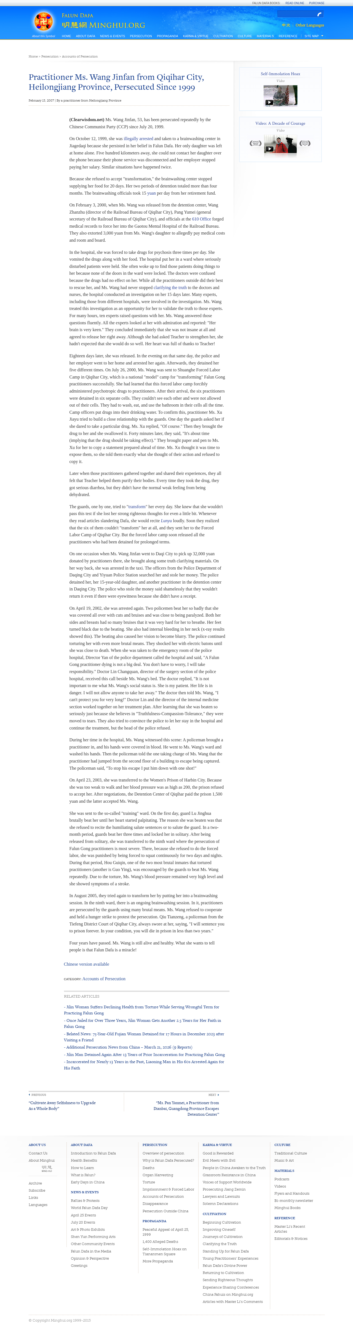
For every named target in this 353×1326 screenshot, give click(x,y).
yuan (151, 193)
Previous (38, 1094)
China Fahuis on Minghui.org (228, 1294)
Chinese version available (86, 964)
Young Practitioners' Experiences (230, 1258)
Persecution (141, 36)
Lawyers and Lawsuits (221, 1196)
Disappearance (155, 1204)
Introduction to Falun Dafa (93, 1153)
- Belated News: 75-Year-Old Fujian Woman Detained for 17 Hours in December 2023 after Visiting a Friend (144, 1037)
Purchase (317, 3)
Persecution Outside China (165, 1211)
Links (33, 1198)
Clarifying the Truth (220, 1244)
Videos (280, 1186)
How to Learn (82, 1168)
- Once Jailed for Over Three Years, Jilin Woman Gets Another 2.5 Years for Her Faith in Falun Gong (142, 1023)
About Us (37, 1144)
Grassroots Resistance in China (229, 1175)
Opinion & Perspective (90, 1258)
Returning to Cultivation (223, 1273)
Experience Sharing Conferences (231, 1287)
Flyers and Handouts (291, 1193)
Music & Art (284, 1160)
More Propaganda (158, 1261)
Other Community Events (93, 1244)
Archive (35, 1183)
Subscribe (37, 1190)
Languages (38, 1205)
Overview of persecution (163, 1153)
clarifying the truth (170, 287)
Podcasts (281, 1179)
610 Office (201, 219)
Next (212, 1094)
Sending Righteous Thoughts (228, 1280)
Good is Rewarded (218, 1153)
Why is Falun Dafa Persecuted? (168, 1160)
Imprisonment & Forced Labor (168, 1189)
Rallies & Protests (85, 1201)
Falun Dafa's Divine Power (225, 1266)
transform (137, 506)
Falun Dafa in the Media (91, 1251)
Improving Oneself (219, 1229)
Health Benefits (84, 1160)
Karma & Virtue (195, 36)
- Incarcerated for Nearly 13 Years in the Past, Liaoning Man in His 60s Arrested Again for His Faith (144, 1065)
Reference (288, 36)
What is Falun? (83, 1175)
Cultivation (223, 36)
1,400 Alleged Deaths (160, 1242)
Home (66, 36)
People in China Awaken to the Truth (234, 1168)
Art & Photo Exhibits (88, 1229)
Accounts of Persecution (80, 56)
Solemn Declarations (220, 1204)
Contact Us (38, 1153)
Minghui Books (287, 1208)
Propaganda (167, 36)
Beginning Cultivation (222, 1222)
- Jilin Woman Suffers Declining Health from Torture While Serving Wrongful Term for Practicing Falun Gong (141, 1010)
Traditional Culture (290, 1153)
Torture (149, 1182)
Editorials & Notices (290, 1239)
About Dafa (85, 36)
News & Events (112, 36)
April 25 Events (83, 1215)
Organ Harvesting (158, 1175)
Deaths (148, 1168)
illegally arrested (138, 138)
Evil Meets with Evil (219, 1160)
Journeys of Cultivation (223, 1237)
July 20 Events (83, 1222)
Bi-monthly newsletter (293, 1201)
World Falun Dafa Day (89, 1208)
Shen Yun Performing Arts (93, 1237)
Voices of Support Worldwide (227, 1182)
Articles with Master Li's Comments (233, 1302)
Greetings (79, 1266)
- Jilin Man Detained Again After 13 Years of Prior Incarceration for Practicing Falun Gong (144, 1054)
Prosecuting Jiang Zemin (224, 1189)
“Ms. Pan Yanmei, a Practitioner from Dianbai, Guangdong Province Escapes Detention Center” (186, 1108)
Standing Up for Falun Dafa (226, 1251)
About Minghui (42, 1160)
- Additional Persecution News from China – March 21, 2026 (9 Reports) (128, 1047)
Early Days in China (88, 1182)
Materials (265, 36)
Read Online (294, 3)
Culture (245, 36)
